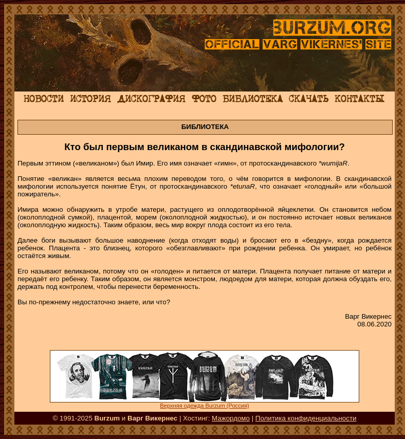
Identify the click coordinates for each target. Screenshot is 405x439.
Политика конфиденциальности (306, 418)
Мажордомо (231, 418)
